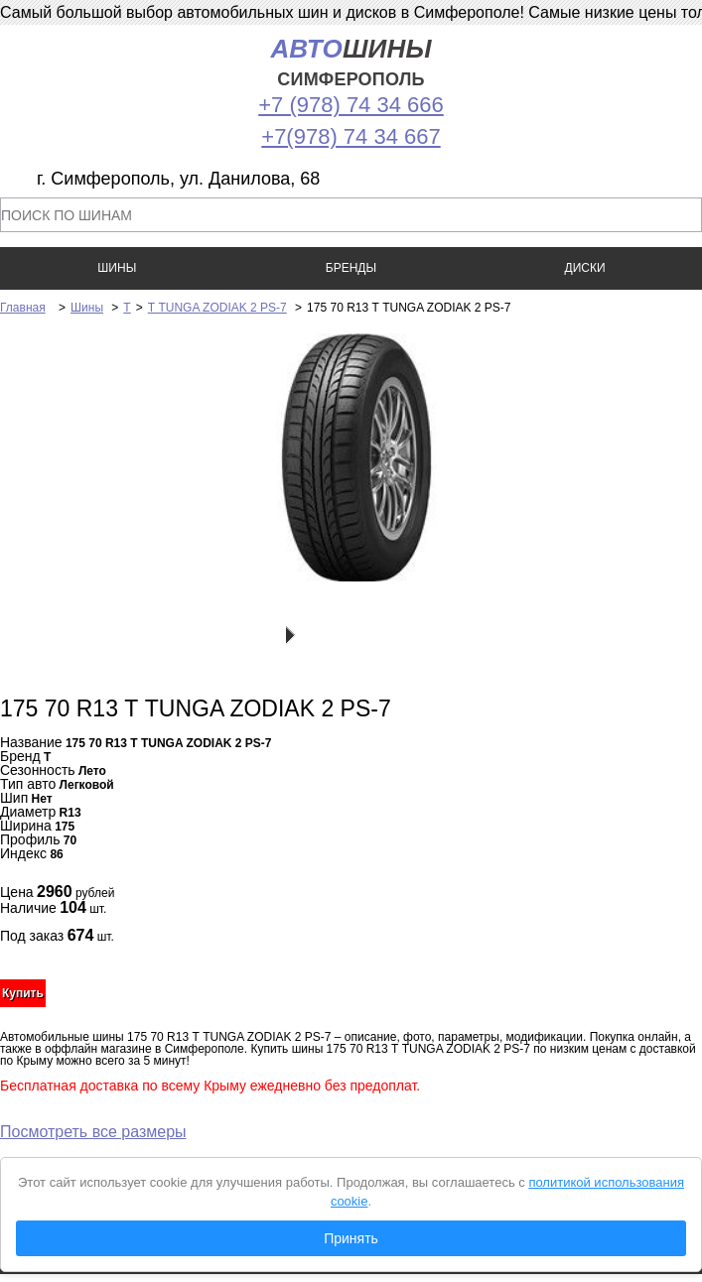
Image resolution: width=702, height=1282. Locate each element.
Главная (23, 308)
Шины (86, 308)
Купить (23, 993)
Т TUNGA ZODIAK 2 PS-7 (217, 308)
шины (350, 62)
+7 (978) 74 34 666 (351, 104)
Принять (351, 1238)
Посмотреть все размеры (93, 1131)
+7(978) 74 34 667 (350, 136)
